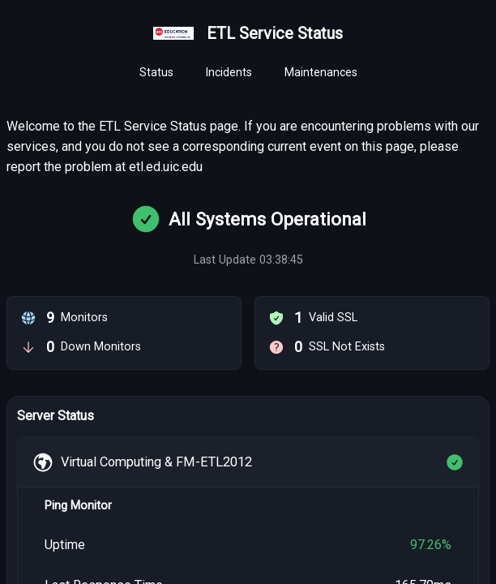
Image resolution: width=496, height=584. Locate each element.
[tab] (156, 73)
